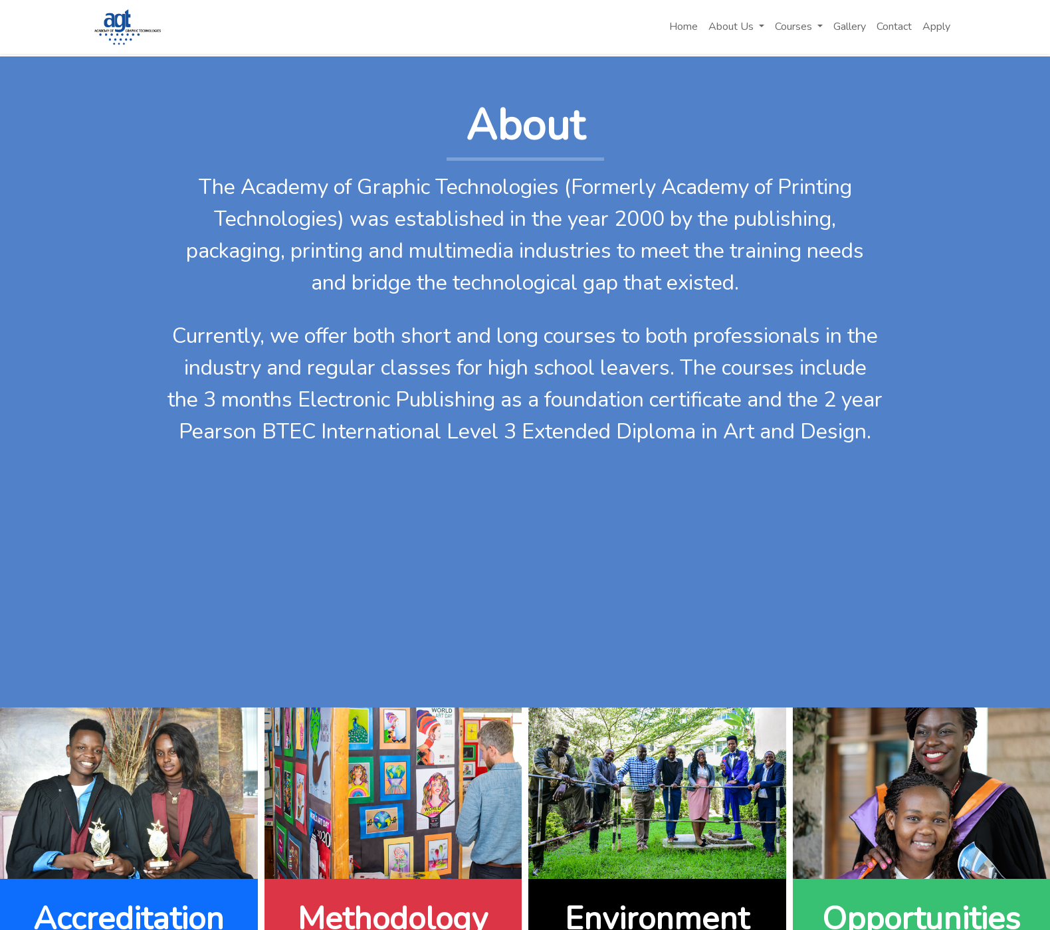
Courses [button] (795, 26)
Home (683, 26)
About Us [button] (732, 26)
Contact (894, 26)
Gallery (849, 26)
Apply (936, 26)
